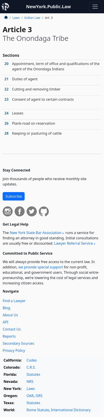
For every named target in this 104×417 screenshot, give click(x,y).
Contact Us (12, 329)
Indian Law (32, 18)
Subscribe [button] (14, 196)
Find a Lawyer (14, 300)
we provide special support (40, 267)
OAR (29, 395)
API (5, 322)
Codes (31, 360)
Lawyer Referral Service (73, 243)
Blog (6, 307)
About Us (10, 315)
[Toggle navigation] (95, 6)
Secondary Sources (18, 343)
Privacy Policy (14, 350)
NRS (29, 381)
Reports (9, 336)
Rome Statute (37, 409)
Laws (16, 18)
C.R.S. (31, 367)
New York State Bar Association (35, 232)
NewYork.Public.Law (48, 7)
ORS (38, 395)
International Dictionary (71, 409)
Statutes (33, 374)
